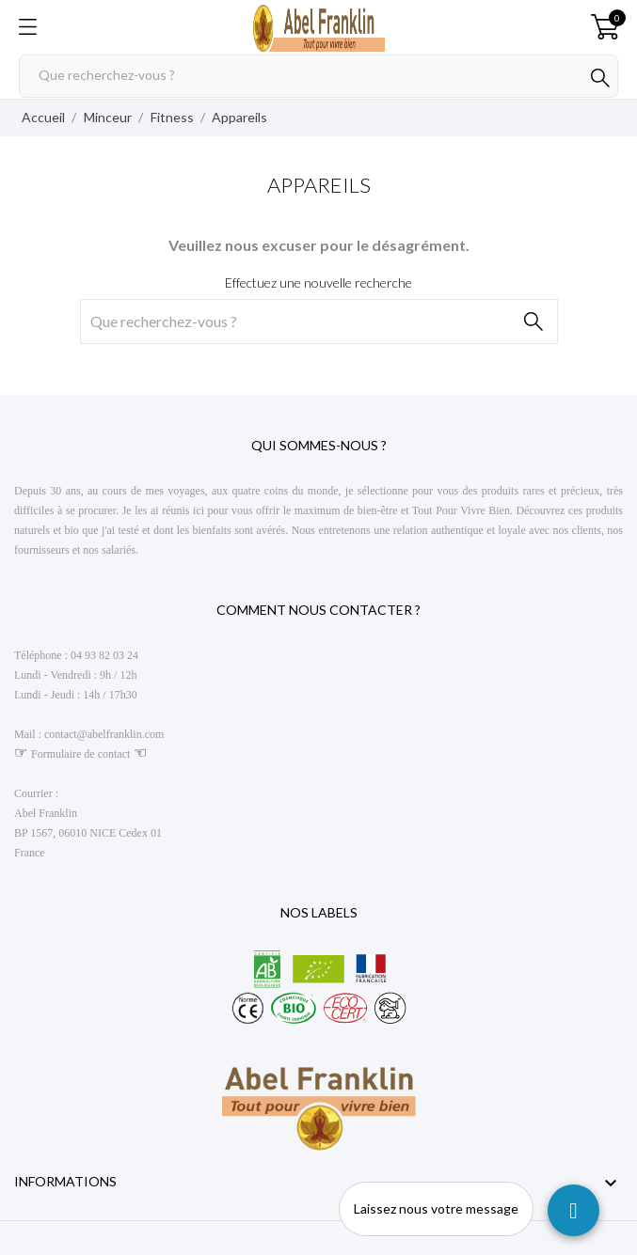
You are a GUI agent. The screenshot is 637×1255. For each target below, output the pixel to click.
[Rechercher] (318, 76)
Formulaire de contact (80, 754)
